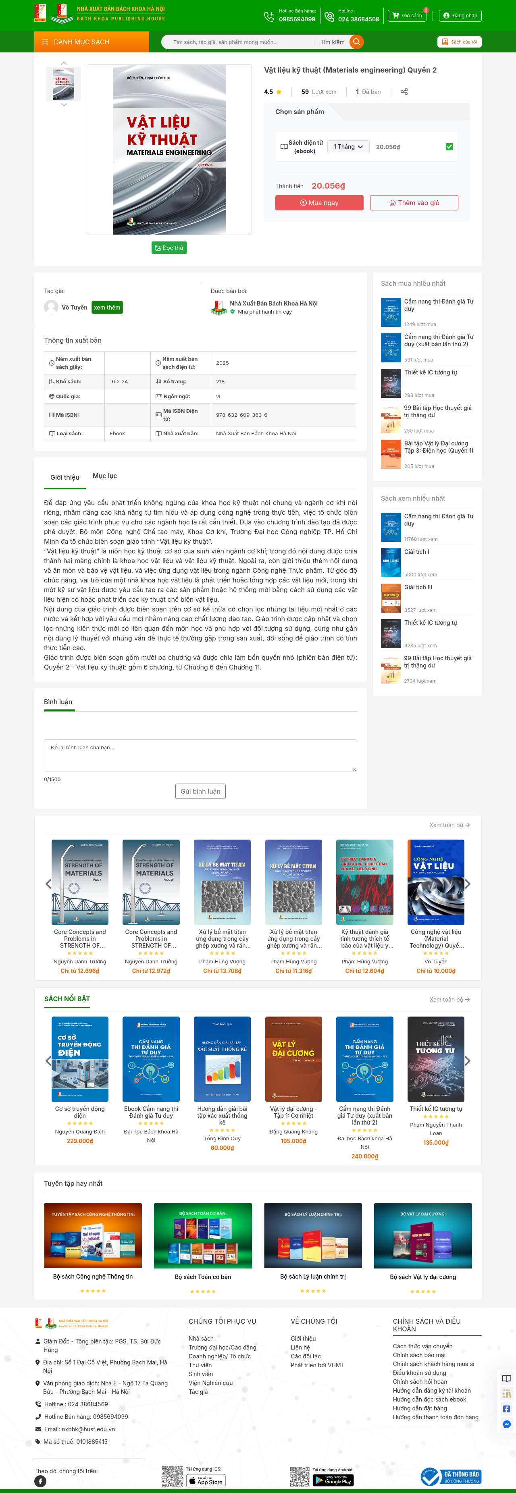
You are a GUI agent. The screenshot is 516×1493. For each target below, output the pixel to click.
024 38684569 (358, 19)
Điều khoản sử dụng (419, 1372)
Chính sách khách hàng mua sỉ (433, 1363)
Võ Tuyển (74, 307)
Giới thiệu (64, 477)
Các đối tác (306, 1356)
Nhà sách (201, 1338)
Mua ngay (319, 203)
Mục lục (105, 476)
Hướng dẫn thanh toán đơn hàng (436, 1417)
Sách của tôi (459, 42)
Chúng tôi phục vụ (222, 1321)
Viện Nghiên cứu (211, 1382)
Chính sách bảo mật (419, 1355)
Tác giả (198, 1391)
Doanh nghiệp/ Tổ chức (220, 1356)
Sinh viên (201, 1373)
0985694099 (297, 19)
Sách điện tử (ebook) (305, 146)
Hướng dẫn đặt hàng (420, 1408)
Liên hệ (300, 1347)
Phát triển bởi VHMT (317, 1365)
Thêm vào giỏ (414, 203)
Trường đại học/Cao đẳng (222, 1347)
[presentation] (49, 884)
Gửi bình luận (201, 791)
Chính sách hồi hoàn (420, 1381)
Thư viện (200, 1365)
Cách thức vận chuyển (423, 1346)
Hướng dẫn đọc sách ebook (429, 1399)
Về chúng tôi (314, 1321)
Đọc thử (169, 247)
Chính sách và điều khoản (427, 1325)
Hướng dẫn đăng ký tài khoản (432, 1390)
